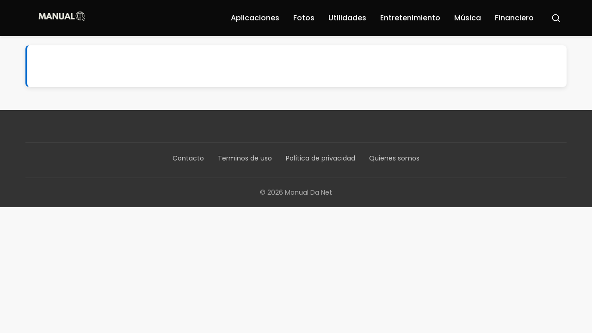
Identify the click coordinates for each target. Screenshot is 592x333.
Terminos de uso (245, 158)
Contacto (188, 158)
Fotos (303, 17)
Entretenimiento (410, 17)
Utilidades (347, 17)
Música (467, 17)
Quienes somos (394, 158)
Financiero (514, 17)
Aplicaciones (255, 17)
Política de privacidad (320, 158)
